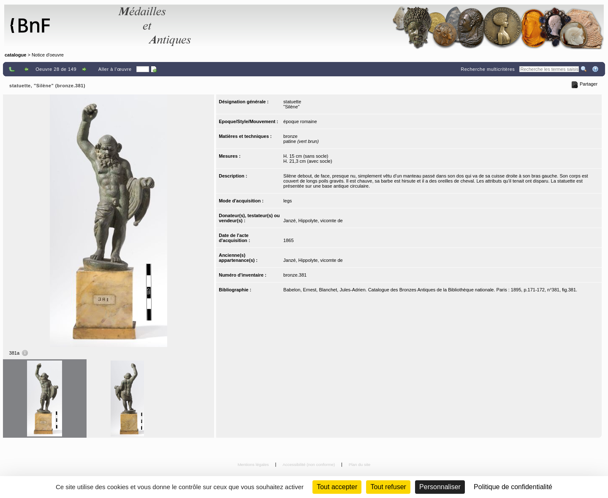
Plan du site (360, 464)
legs (287, 200)
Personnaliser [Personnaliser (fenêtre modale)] (440, 486)
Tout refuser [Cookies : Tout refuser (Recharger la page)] (388, 486)
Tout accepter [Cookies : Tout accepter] (337, 486)
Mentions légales (254, 464)
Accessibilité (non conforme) (309, 464)
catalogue (15, 54)
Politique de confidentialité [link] (513, 486)
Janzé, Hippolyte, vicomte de (313, 220)
